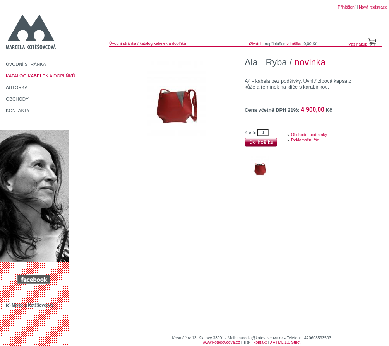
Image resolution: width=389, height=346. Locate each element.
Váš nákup (358, 44)
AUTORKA (16, 87)
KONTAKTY (18, 110)
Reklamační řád (305, 140)
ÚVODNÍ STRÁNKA (26, 63)
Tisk (246, 342)
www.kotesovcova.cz (221, 342)
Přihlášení (347, 7)
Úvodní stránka (122, 43)
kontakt (260, 342)
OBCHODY (17, 98)
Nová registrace (373, 7)
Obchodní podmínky (309, 135)
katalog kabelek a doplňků (163, 43)
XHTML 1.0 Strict (285, 342)
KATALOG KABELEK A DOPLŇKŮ (40, 75)
